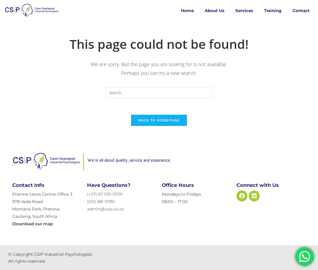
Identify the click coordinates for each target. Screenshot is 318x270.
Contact (301, 10)
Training (273, 10)
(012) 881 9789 (100, 201)
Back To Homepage (159, 120)
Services (244, 10)
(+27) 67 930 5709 (104, 194)
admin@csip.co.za (105, 209)
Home (187, 10)
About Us (214, 10)
